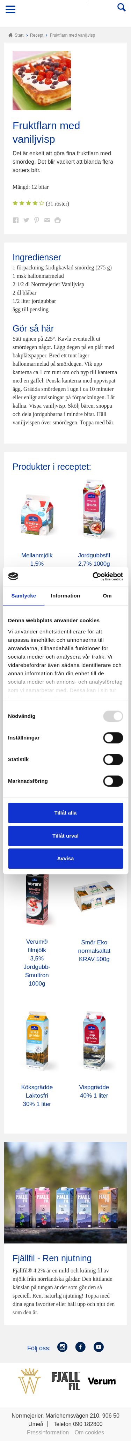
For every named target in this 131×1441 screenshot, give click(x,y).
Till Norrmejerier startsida (66, 11)
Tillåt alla (65, 813)
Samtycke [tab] (23, 596)
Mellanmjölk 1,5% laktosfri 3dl (37, 563)
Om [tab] (107, 596)
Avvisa (65, 858)
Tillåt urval (65, 836)
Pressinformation (48, 1432)
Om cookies (89, 1432)
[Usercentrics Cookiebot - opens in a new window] (93, 576)
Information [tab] (65, 596)
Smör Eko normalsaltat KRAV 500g (94, 951)
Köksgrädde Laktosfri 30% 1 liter (37, 1095)
